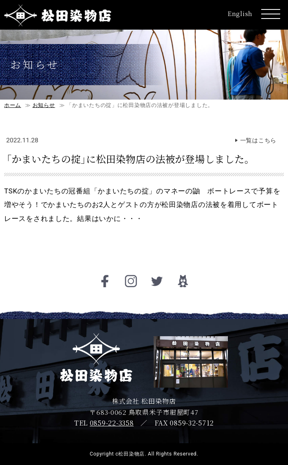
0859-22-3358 (112, 423)
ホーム (12, 105)
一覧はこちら (258, 140)
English (240, 13)
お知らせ (44, 105)
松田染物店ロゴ (57, 16)
